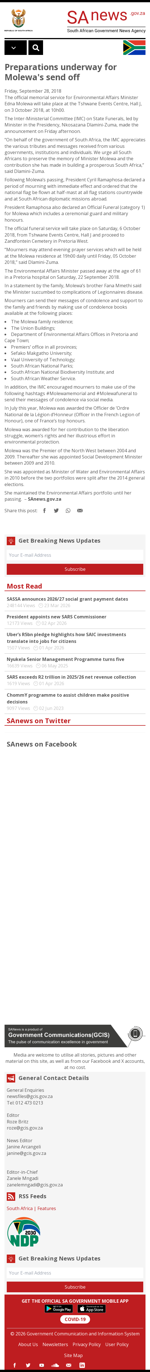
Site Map (73, 1355)
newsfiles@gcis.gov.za (30, 1096)
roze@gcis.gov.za (25, 1128)
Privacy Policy (87, 1344)
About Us (28, 1344)
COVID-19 (75, 1319)
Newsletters (55, 1344)
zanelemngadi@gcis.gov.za (35, 1185)
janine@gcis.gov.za (26, 1153)
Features (46, 1208)
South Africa (20, 1208)
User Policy (117, 1344)
